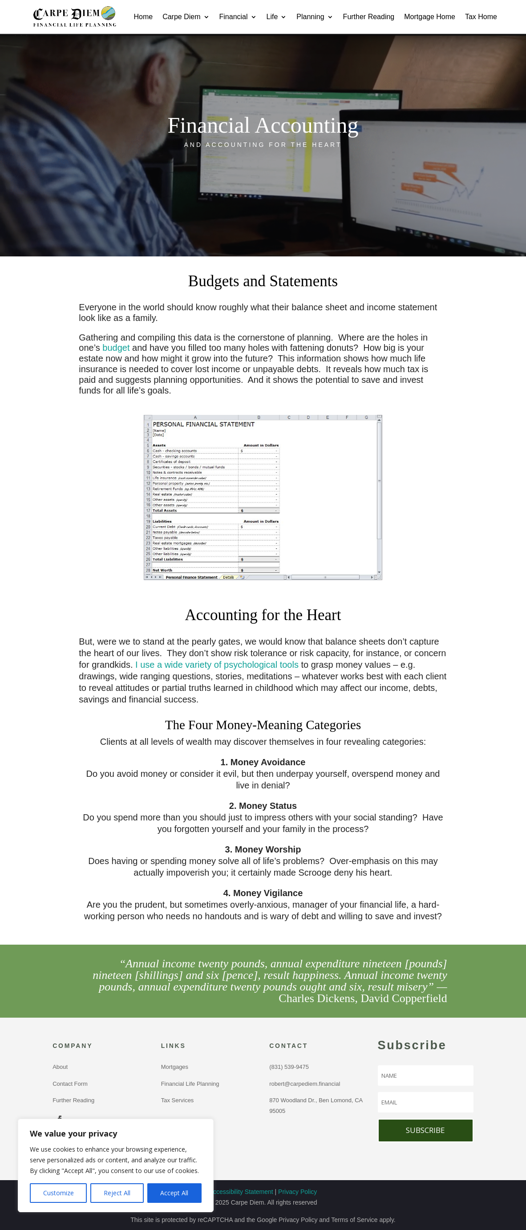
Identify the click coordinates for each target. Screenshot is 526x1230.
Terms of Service (354, 1219)
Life (272, 16)
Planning (310, 16)
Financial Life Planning (190, 1083)
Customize (58, 1193)
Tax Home (481, 16)
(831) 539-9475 (290, 1067)
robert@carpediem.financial (304, 1083)
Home (143, 16)
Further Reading (369, 16)
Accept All (174, 1193)
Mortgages (174, 1067)
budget (115, 348)
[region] (116, 1165)
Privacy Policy (297, 1191)
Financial (233, 16)
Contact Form (70, 1083)
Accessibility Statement (241, 1191)
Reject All (117, 1193)
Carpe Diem (181, 16)
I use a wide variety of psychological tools (217, 665)
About (60, 1067)
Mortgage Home (429, 16)
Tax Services (177, 1100)
